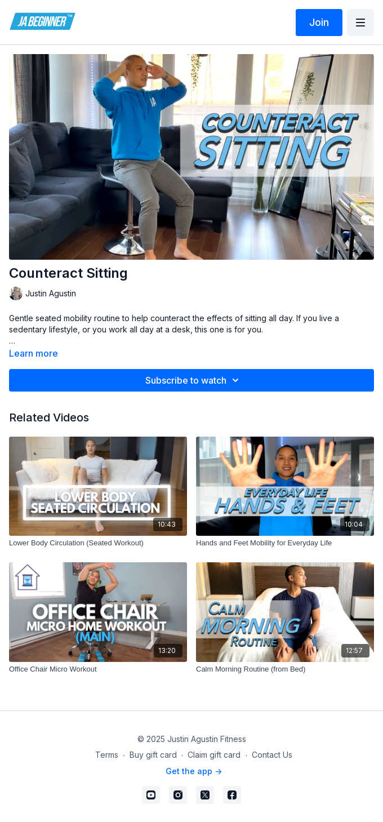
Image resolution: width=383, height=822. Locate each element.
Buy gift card (153, 754)
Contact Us (272, 754)
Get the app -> (194, 771)
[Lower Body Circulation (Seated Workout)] (98, 543)
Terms (106, 754)
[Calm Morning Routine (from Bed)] (285, 669)
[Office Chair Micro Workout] (98, 669)
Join (319, 22)
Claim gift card (214, 754)
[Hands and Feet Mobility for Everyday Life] (285, 543)
